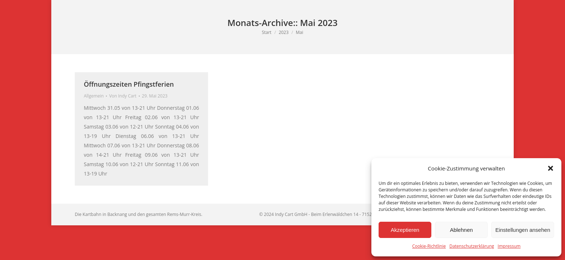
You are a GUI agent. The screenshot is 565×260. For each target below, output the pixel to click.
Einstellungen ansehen (522, 230)
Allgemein (94, 96)
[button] (550, 168)
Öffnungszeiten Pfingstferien (129, 84)
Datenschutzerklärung (471, 246)
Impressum (509, 246)
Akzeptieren (405, 230)
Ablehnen (461, 230)
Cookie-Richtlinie (429, 246)
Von (122, 96)
